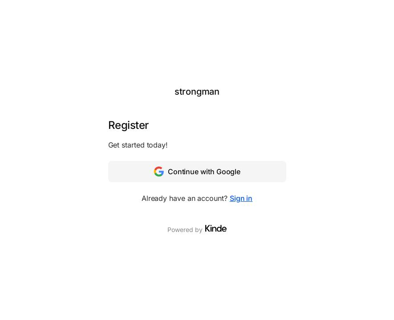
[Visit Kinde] (216, 228)
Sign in (241, 198)
